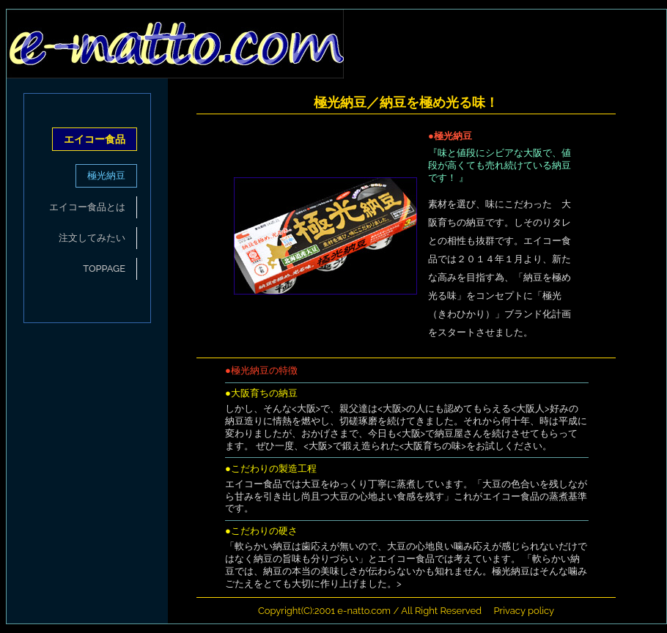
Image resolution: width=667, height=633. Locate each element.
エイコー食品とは (87, 206)
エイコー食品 (94, 139)
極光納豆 (106, 175)
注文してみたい (92, 237)
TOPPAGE (104, 268)
